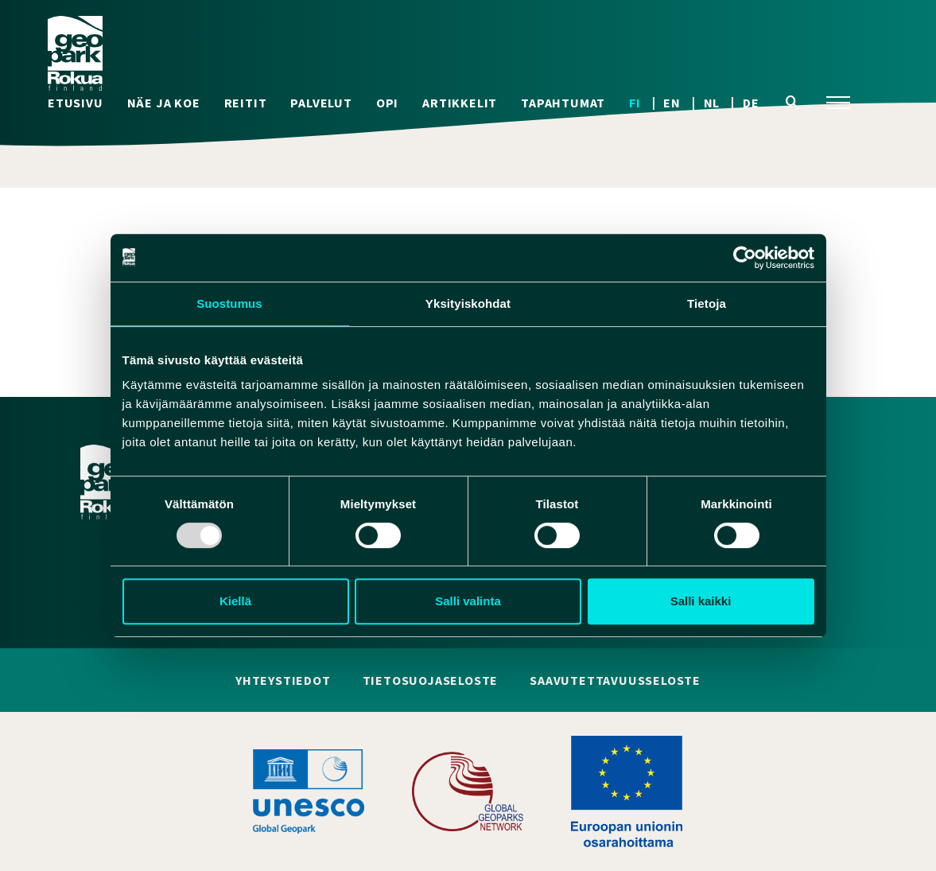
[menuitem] (646, 103)
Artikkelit (459, 103)
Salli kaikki (701, 601)
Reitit (245, 103)
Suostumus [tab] (229, 303)
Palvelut (320, 103)
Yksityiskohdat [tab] (468, 303)
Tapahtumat (563, 103)
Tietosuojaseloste (431, 681)
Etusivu (75, 103)
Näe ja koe (163, 103)
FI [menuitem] (635, 103)
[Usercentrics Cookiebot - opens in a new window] (744, 258)
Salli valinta (468, 601)
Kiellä (235, 601)
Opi (387, 103)
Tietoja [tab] (706, 303)
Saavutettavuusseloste (615, 681)
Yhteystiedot (283, 681)
